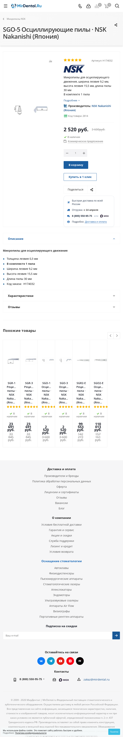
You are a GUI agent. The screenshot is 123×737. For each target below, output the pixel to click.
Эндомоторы (61, 573)
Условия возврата (61, 529)
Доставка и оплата (96, 221)
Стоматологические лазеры (61, 562)
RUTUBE (80, 639)
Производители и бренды (61, 453)
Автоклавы (61, 545)
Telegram (51, 639)
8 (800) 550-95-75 (82, 215)
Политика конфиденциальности (30, 733)
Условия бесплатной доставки (61, 502)
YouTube (60, 639)
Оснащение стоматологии (61, 539)
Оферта (61, 464)
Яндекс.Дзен (70, 639)
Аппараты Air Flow (61, 583)
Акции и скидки (61, 513)
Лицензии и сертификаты (61, 470)
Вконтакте (41, 639)
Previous (111, 335)
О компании (61, 495)
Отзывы (61, 475)
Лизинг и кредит (61, 524)
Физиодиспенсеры (61, 551)
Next (117, 335)
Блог (62, 486)
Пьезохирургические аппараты (61, 556)
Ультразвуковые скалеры (61, 578)
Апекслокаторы (61, 567)
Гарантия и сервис (61, 508)
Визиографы (61, 589)
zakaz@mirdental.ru (97, 657)
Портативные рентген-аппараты (61, 594)
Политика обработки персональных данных (61, 459)
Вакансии (61, 481)
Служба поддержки (61, 518)
